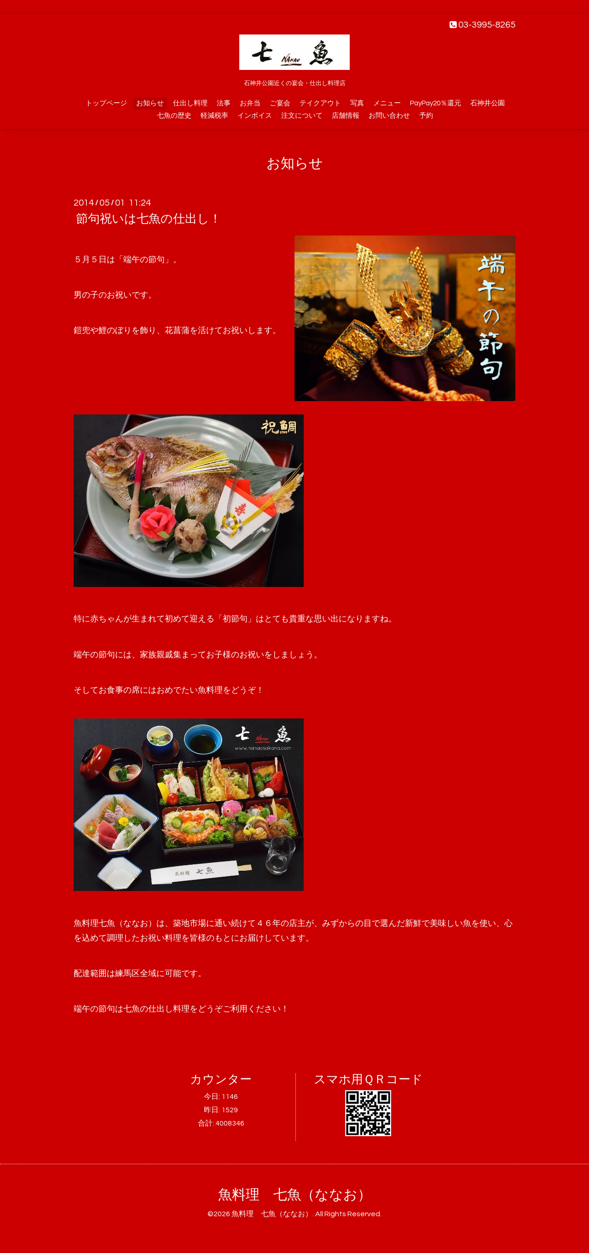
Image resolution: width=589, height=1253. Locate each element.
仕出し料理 (190, 103)
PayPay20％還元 (435, 103)
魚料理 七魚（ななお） (294, 1195)
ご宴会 (280, 103)
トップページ (106, 103)
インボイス (254, 115)
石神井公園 (487, 103)
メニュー (387, 103)
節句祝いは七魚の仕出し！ (148, 219)
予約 (426, 115)
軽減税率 (214, 115)
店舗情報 (345, 115)
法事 (224, 103)
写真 (357, 103)
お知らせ (150, 103)
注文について (302, 115)
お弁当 (250, 103)
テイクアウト (320, 103)
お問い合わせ (389, 115)
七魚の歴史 (174, 115)
